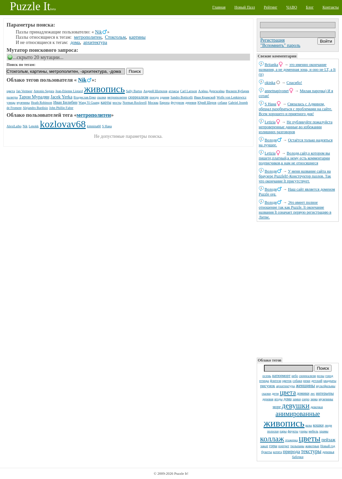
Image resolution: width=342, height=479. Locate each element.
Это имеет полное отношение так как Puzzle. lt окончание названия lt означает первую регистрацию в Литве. (295, 209)
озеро (305, 399)
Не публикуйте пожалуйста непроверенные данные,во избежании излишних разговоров (295, 127)
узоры (303, 431)
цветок (287, 381)
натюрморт (281, 375)
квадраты (329, 381)
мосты (116, 102)
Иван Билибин (65, 102)
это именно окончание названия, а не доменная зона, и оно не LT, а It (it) (297, 69)
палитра (12, 97)
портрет (284, 446)
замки (296, 399)
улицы (11, 102)
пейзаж (328, 439)
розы (320, 376)
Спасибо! (294, 82)
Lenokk (34, 126)
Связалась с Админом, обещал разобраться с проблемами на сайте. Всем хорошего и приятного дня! (295, 109)
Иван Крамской (204, 97)
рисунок (267, 385)
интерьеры (325, 393)
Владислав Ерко (84, 97)
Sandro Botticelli (182, 97)
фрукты (293, 431)
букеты (266, 452)
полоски (273, 431)
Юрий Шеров (206, 102)
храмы (324, 431)
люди (328, 425)
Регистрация (272, 40)
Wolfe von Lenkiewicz (232, 97)
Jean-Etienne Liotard (69, 91)
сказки (266, 393)
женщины (305, 385)
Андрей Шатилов (155, 91)
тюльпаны (297, 446)
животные (312, 446)
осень (266, 376)
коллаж (272, 438)
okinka (270, 82)
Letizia (270, 122)
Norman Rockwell (135, 102)
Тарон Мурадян (34, 96)
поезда (154, 97)
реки (307, 381)
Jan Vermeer (24, 91)
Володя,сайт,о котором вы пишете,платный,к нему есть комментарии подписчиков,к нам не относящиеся (294, 158)
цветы (309, 438)
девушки (296, 406)
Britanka (271, 64)
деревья (328, 452)
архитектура (285, 386)
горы (273, 446)
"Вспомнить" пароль (280, 45)
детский (316, 381)
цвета (288, 392)
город (329, 376)
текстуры (311, 451)
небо (295, 376)
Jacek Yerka (61, 96)
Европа (165, 102)
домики (303, 393)
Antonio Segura (43, 91)
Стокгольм (115, 37)
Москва (153, 102)
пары (283, 431)
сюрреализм (307, 376)
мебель (313, 431)
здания (165, 97)
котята (277, 452)
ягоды (278, 399)
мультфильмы (325, 386)
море (276, 407)
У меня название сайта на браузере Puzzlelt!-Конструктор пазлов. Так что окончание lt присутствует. (295, 176)
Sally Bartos (134, 91)
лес (312, 393)
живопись (284, 423)
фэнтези (275, 381)
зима (314, 399)
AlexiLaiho (14, 126)
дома (288, 399)
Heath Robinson (41, 102)
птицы (264, 381)
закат (264, 446)
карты (106, 102)
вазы (309, 425)
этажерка (291, 440)
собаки (297, 381)
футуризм (177, 102)
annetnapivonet (277, 91)
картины (137, 37)
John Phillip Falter (61, 108)
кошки (318, 425)
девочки (317, 407)
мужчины (326, 399)
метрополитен (88, 37)
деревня (267, 399)
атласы (174, 91)
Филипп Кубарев (237, 91)
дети (275, 393)
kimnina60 (94, 126)
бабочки (298, 457)
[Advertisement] (297, 289)
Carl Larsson (188, 91)
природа (291, 451)
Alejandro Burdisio (35, 108)
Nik (98, 32)
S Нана (270, 104)
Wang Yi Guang (89, 102)
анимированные (297, 413)
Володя (271, 140)
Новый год (327, 446)
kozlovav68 (63, 123)
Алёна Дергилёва (211, 91)
